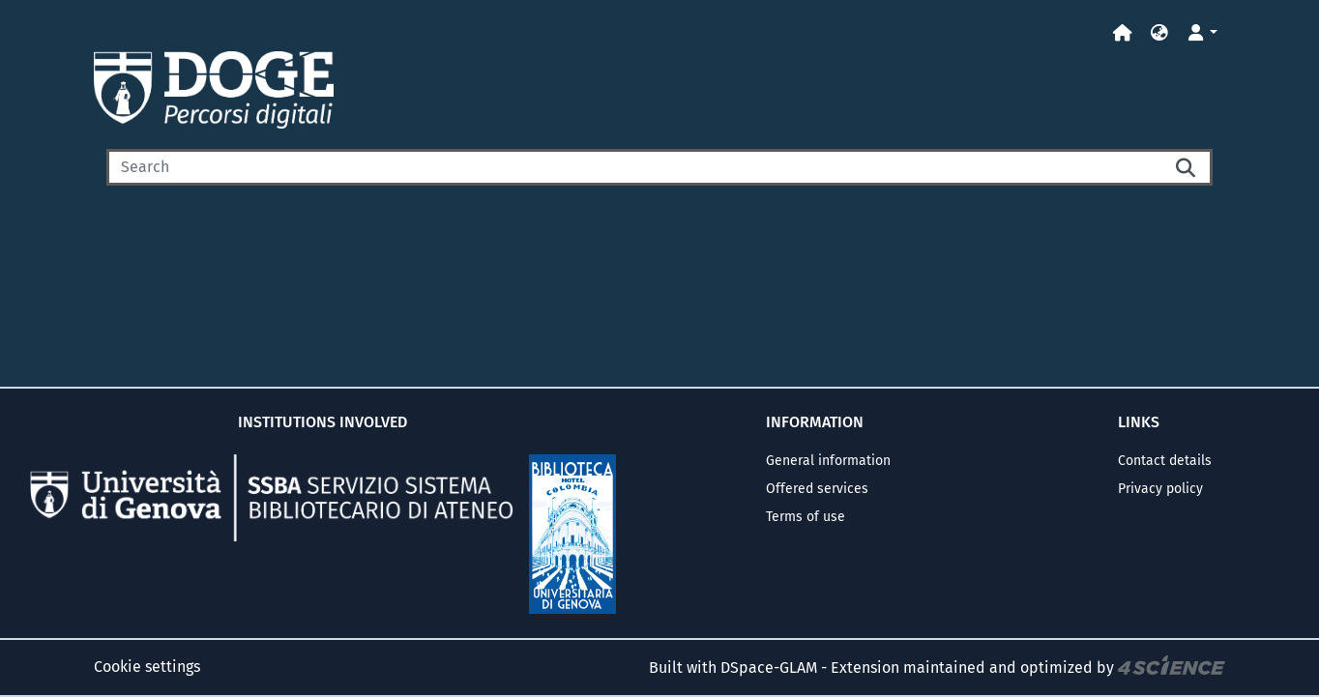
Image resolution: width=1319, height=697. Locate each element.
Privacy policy (1160, 488)
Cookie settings (147, 666)
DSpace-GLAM (768, 667)
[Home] (1122, 33)
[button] (1159, 33)
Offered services (817, 488)
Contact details (1165, 460)
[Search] (634, 167)
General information (828, 460)
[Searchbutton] (1187, 167)
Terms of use (805, 516)
